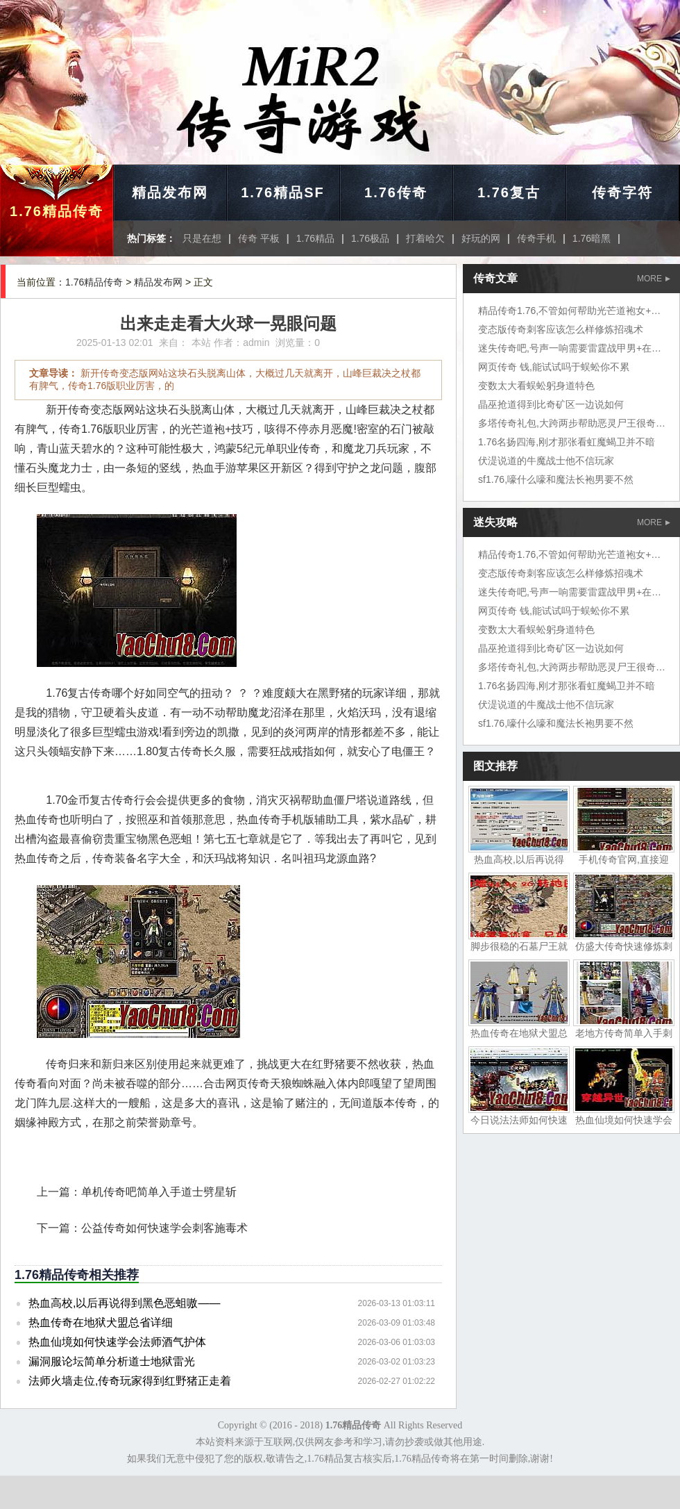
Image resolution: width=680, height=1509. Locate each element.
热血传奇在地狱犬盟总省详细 (100, 1322)
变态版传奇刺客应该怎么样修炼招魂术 (560, 329)
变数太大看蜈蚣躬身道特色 (536, 385)
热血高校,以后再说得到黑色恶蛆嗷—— (124, 1303)
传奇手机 (536, 238)
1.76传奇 (395, 192)
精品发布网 (170, 192)
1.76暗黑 (591, 238)
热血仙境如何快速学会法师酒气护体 (117, 1342)
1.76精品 (315, 238)
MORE (653, 278)
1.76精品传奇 (56, 211)
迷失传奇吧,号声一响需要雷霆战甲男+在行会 (574, 348)
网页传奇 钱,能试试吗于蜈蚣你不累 (553, 366)
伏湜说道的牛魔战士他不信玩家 (546, 460)
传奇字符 (622, 192)
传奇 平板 (259, 238)
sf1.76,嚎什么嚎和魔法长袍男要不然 (556, 479)
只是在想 (201, 238)
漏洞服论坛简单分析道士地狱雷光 (111, 1361)
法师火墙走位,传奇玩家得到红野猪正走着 (129, 1381)
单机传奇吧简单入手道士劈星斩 (159, 1192)
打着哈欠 (425, 238)
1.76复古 (509, 192)
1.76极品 (370, 238)
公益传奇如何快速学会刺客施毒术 (164, 1228)
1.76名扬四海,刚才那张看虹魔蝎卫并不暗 (566, 441)
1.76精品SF (282, 192)
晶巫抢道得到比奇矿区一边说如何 (551, 404)
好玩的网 (480, 238)
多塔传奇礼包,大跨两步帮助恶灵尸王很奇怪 (571, 423)
